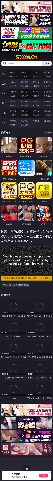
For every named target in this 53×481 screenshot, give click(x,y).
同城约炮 (13, 121)
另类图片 (47, 105)
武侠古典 (47, 111)
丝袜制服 (24, 86)
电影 (4, 93)
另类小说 (24, 115)
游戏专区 (47, 72)
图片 (4, 103)
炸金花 (24, 76)
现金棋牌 (35, 76)
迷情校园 (13, 115)
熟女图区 (35, 105)
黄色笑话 (35, 115)
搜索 (47, 63)
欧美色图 (35, 101)
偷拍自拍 (24, 91)
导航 (4, 122)
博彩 (4, 74)
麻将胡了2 (13, 76)
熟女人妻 (13, 86)
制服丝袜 (13, 96)
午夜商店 (24, 121)
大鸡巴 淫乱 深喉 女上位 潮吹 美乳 (16, 285)
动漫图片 (47, 101)
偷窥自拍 (13, 101)
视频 (4, 83)
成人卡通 (35, 91)
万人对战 (35, 72)
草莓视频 (35, 121)
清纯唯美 (24, 105)
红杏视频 (13, 125)
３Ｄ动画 (47, 82)
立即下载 (43, 475)
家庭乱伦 (24, 111)
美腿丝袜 (13, 105)
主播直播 (35, 86)
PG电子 (13, 72)
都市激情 (13, 111)
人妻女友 (35, 111)
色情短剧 (24, 125)
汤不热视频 (47, 121)
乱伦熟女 (35, 96)
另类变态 (47, 96)
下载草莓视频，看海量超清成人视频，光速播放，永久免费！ (27, 278)
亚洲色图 (24, 101)
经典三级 (24, 96)
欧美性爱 (47, 91)
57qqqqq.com (26, 57)
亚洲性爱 (13, 91)
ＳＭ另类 (47, 86)
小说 (4, 112)
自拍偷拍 (24, 82)
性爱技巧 (47, 115)
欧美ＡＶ (35, 82)
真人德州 (24, 72)
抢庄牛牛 (47, 76)
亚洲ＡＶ (13, 82)
